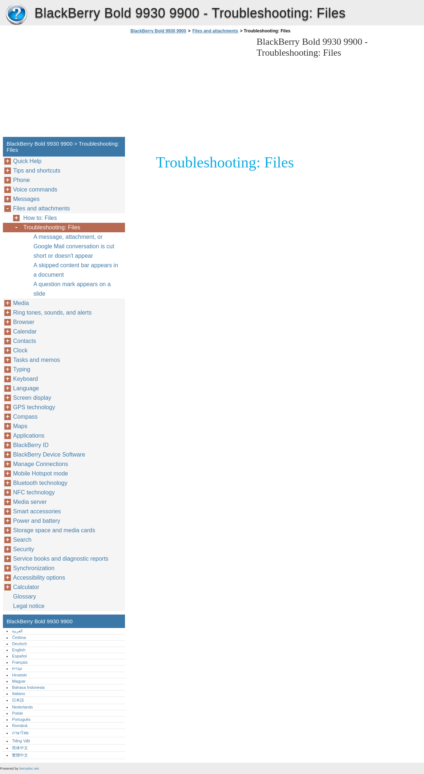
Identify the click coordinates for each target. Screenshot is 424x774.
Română (19, 725)
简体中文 (20, 748)
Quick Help (27, 161)
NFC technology (34, 492)
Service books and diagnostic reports (60, 559)
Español (19, 656)
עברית (17, 668)
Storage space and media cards (54, 530)
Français (20, 662)
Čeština (19, 637)
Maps (20, 426)
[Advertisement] (190, 87)
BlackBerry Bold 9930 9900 (16, 14)
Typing (21, 369)
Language (26, 388)
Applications (28, 436)
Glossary (24, 596)
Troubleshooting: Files (51, 227)
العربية (17, 631)
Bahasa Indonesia (28, 687)
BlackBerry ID (31, 445)
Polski (17, 713)
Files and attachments (215, 30)
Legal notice (28, 606)
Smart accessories (37, 511)
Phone (21, 180)
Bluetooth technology (40, 483)
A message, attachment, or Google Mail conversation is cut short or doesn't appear (73, 246)
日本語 (18, 700)
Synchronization (33, 568)
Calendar (25, 331)
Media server (30, 502)
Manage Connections (40, 464)
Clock (20, 350)
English (18, 650)
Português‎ (21, 719)
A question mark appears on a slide (72, 289)
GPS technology (34, 407)
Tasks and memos (36, 360)
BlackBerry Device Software (49, 454)
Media (21, 303)
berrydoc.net (29, 768)
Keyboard (25, 379)
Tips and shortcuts (36, 170)
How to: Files (40, 218)
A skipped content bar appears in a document (75, 270)
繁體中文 (20, 755)
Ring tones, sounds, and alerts (52, 312)
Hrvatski (19, 675)
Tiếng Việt (21, 741)
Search (22, 540)
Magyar (18, 681)
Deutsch (19, 643)
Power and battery (36, 521)
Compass (25, 417)
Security (23, 549)
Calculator (26, 587)
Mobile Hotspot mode (40, 473)
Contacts (24, 341)
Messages (26, 199)
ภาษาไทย (20, 733)
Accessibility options (39, 577)
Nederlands (22, 707)
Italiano (18, 693)
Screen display (32, 398)
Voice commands (35, 189)
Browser (24, 322)
